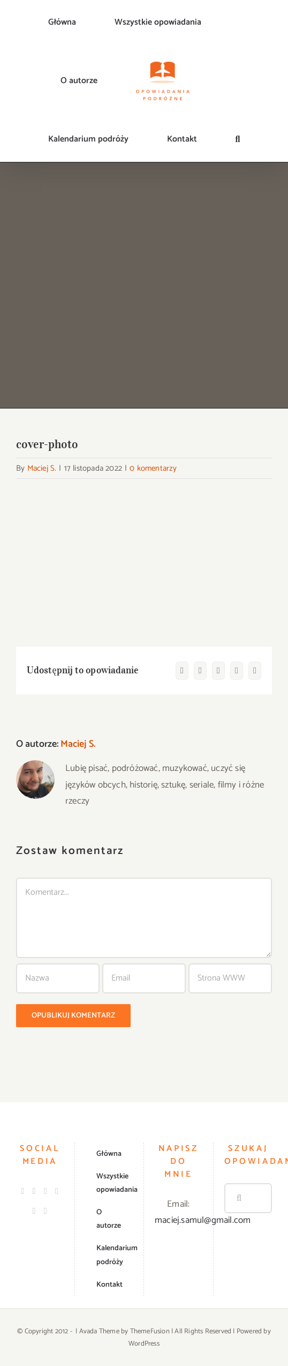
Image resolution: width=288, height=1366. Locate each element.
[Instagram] (34, 1191)
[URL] (230, 978)
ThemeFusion (150, 1331)
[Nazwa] (58, 978)
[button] (238, 139)
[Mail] (45, 1211)
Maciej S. (42, 468)
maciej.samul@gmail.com (203, 1220)
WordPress (144, 1343)
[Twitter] (45, 1191)
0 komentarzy (153, 468)
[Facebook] (22, 1191)
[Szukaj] (239, 1198)
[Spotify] (34, 1211)
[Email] (144, 978)
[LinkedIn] (56, 1191)
